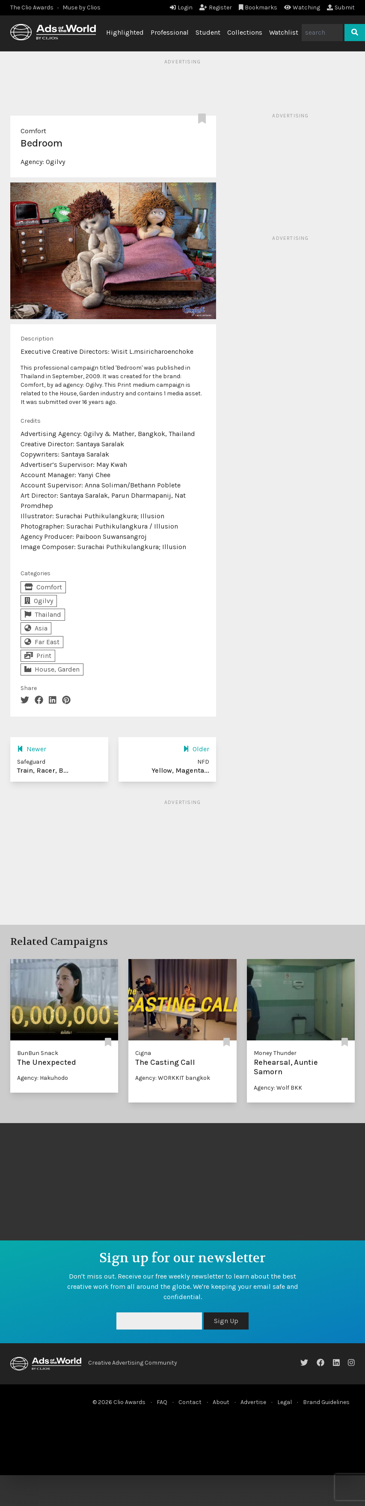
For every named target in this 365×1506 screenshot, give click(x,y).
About (221, 1402)
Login (181, 7)
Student (208, 32)
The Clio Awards (31, 7)
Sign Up (226, 1321)
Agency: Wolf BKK (278, 1087)
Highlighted (125, 32)
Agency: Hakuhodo (42, 1078)
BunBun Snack (37, 1053)
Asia (35, 628)
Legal (284, 1402)
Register (215, 7)
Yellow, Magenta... (180, 770)
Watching (302, 7)
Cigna (143, 1053)
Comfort (33, 131)
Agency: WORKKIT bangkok (172, 1078)
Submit (341, 7)
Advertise (253, 1402)
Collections (244, 32)
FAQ (162, 1402)
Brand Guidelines (326, 1402)
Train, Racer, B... (42, 770)
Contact (190, 1402)
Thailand (42, 614)
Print (37, 655)
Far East (41, 642)
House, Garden (52, 669)
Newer (31, 749)
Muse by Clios (81, 7)
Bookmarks (258, 7)
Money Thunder (275, 1053)
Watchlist (283, 32)
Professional (170, 32)
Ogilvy (55, 162)
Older (196, 749)
